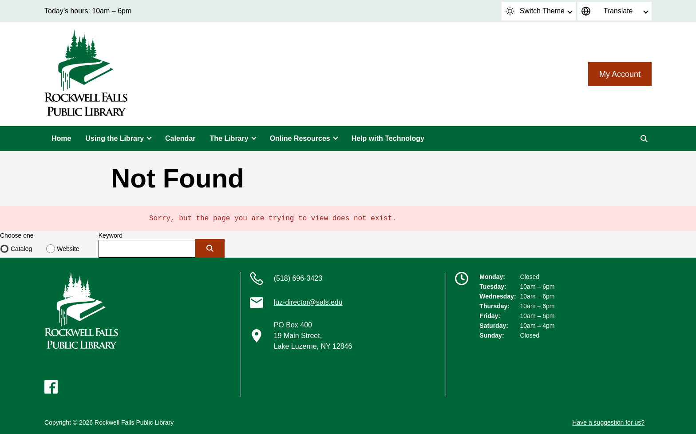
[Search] (644, 138)
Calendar (180, 138)
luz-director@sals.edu (308, 302)
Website (68, 248)
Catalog (21, 248)
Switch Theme (535, 11)
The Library (229, 138)
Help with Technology (388, 138)
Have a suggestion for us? (608, 422)
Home (61, 138)
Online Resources (300, 138)
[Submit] (210, 248)
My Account (620, 74)
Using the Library (114, 138)
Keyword (111, 235)
